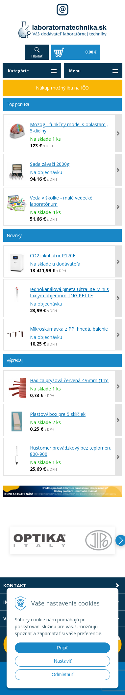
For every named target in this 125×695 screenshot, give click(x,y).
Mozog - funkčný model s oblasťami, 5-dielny (69, 127)
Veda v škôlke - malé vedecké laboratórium (61, 201)
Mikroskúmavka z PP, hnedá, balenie (69, 329)
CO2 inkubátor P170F (52, 255)
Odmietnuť (62, 674)
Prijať (62, 647)
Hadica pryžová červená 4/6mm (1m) (69, 380)
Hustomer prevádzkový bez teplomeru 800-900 (71, 451)
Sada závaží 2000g (49, 164)
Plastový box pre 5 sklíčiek (58, 414)
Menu (75, 71)
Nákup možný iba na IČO (62, 88)
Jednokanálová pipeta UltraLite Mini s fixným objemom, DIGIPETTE (69, 292)
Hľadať (36, 56)
